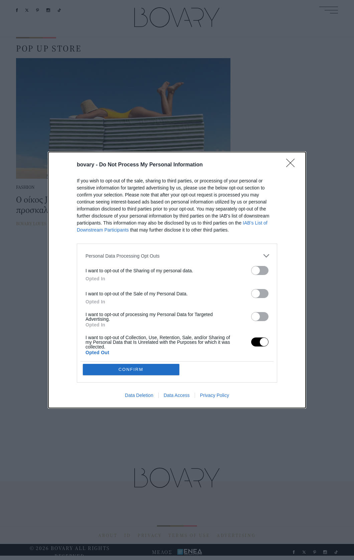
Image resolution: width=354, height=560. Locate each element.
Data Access (177, 395)
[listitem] (177, 255)
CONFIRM (131, 369)
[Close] (292, 165)
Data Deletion (139, 395)
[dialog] (177, 280)
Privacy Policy (214, 395)
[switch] (260, 270)
